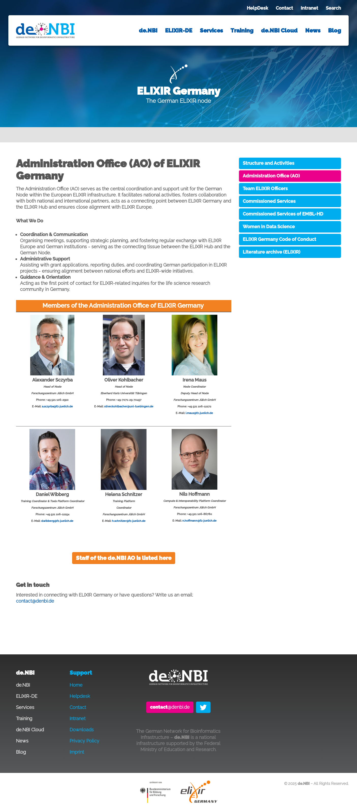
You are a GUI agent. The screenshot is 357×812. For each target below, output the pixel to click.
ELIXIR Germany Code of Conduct (279, 239)
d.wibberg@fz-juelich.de (57, 520)
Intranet (309, 8)
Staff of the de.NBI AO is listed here (123, 558)
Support (81, 673)
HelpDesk (257, 8)
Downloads (82, 729)
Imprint (77, 752)
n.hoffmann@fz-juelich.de (199, 520)
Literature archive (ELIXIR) (271, 252)
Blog (334, 30)
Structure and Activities (268, 163)
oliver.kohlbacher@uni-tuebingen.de (128, 406)
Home (76, 685)
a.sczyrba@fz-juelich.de (57, 406)
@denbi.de (170, 707)
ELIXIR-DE (178, 30)
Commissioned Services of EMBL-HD (283, 214)
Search (333, 8)
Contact (284, 8)
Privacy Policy (84, 740)
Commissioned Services (269, 201)
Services (211, 30)
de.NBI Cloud (279, 30)
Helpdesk (80, 696)
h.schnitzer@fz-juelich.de (128, 520)
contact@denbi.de (35, 601)
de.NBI (148, 30)
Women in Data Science (269, 226)
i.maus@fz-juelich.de (199, 413)
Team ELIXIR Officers (265, 188)
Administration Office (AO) (271, 175)
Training (242, 30)
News (312, 30)
